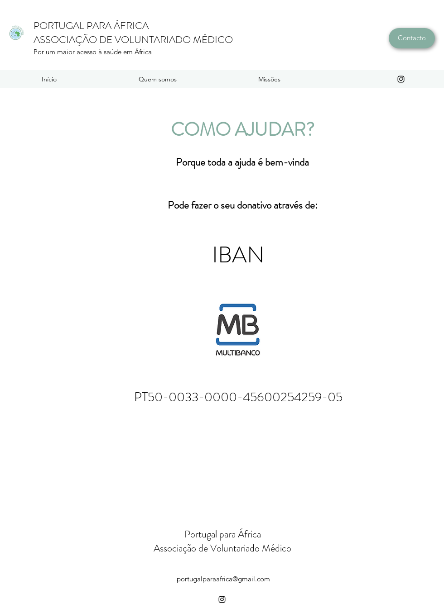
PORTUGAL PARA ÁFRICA (91, 26)
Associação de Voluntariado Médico (222, 548)
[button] (157, 79)
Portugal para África (222, 534)
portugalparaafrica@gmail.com (223, 579)
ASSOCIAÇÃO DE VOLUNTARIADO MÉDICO (133, 40)
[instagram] (400, 79)
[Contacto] (412, 38)
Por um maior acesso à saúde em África (93, 52)
